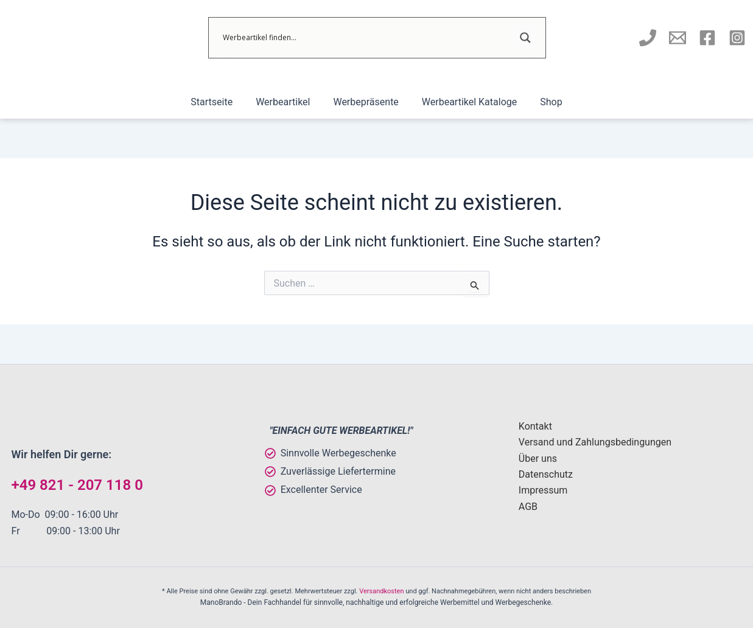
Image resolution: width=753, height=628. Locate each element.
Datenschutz (546, 474)
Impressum (543, 490)
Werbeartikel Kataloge (465, 102)
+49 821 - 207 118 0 (77, 485)
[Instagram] (737, 37)
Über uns (538, 458)
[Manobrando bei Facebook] (707, 37)
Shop (544, 102)
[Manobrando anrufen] (647, 37)
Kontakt (535, 426)
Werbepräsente (365, 102)
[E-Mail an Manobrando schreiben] (677, 37)
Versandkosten (381, 591)
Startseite (219, 102)
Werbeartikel (286, 102)
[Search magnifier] (525, 38)
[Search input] (364, 38)
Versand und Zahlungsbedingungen (595, 442)
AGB (528, 506)
